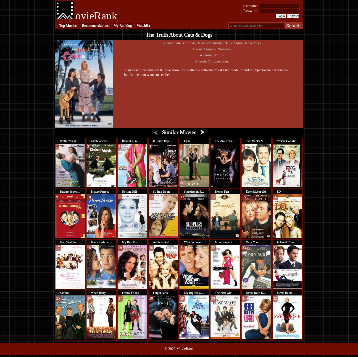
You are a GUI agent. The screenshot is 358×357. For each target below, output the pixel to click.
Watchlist (143, 25)
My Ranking (122, 25)
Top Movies (67, 25)
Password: (250, 10)
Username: (250, 6)
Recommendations (95, 25)
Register (293, 16)
